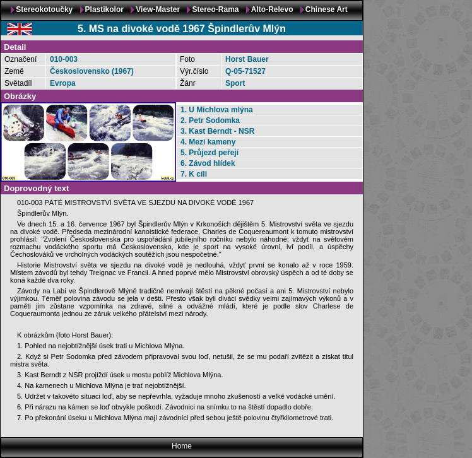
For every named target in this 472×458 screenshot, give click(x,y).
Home (182, 446)
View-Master (158, 9)
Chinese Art (326, 9)
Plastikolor (104, 9)
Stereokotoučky (44, 9)
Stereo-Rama (215, 9)
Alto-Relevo (272, 9)
